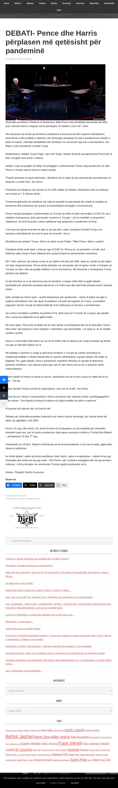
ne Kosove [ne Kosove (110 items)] (21, 755)
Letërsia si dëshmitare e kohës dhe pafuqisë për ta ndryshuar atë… (40, 614)
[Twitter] (30, 485)
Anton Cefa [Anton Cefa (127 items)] (35, 730)
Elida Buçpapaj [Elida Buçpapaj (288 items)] (79, 737)
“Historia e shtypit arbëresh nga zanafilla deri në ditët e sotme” (37, 558)
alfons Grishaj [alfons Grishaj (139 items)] (24, 730)
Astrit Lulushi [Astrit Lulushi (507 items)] (75, 730)
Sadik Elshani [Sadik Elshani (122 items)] (22, 760)
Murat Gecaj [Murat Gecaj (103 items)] (105, 750)
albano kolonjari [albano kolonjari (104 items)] (11, 730)
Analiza (22, 496)
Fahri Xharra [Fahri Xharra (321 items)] (49, 743)
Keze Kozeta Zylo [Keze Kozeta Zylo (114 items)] (48, 750)
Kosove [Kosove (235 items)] (84, 749)
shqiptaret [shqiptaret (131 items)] (65, 760)
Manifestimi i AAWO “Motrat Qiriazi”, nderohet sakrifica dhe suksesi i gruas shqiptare (49, 646)
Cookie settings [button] (57, 783)
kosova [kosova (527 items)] (73, 749)
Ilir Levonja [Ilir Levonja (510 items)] (23, 749)
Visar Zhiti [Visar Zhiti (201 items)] (105, 760)
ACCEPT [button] (75, 783)
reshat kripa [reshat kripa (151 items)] (11, 760)
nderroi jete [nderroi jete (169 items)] (11, 754)
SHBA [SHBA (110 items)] (31, 760)
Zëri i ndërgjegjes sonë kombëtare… (24, 670)
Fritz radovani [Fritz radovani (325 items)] (91, 743)
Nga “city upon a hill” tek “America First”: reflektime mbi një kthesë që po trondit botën (49, 597)
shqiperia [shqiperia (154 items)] (56, 760)
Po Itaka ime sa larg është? (19, 583)
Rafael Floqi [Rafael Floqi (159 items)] (73, 755)
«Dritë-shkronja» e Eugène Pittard (23, 628)
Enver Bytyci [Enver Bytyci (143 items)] (106, 737)
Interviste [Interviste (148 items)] (36, 750)
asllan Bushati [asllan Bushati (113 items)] (58, 730)
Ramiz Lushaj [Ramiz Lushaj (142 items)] (102, 755)
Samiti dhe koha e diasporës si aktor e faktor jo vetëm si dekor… (38, 590)
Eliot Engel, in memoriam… (19, 621)
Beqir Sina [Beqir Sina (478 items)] (42, 737)
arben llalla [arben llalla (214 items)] (46, 730)
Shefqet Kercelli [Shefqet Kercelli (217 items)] (42, 759)
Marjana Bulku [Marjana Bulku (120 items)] (95, 750)
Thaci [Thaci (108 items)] (90, 760)
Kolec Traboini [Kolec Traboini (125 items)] (61, 750)
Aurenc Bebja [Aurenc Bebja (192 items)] (92, 730)
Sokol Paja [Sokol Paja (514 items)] (78, 760)
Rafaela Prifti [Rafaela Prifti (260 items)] (59, 754)
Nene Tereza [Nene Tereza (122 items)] (31, 755)
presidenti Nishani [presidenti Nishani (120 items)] (44, 755)
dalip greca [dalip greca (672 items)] (60, 737)
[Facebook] (14, 485)
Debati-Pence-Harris (29, 499)
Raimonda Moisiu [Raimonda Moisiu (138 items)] (87, 755)
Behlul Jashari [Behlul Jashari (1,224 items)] (20, 736)
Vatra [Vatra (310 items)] (95, 759)
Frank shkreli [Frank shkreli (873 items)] (69, 743)
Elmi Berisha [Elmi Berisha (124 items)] (95, 737)
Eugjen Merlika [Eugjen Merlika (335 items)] (30, 743)
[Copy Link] (46, 485)
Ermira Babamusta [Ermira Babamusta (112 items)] (13, 744)
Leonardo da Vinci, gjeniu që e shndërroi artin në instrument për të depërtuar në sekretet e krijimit (55, 653)
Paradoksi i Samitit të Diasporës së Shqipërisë (29, 565)
